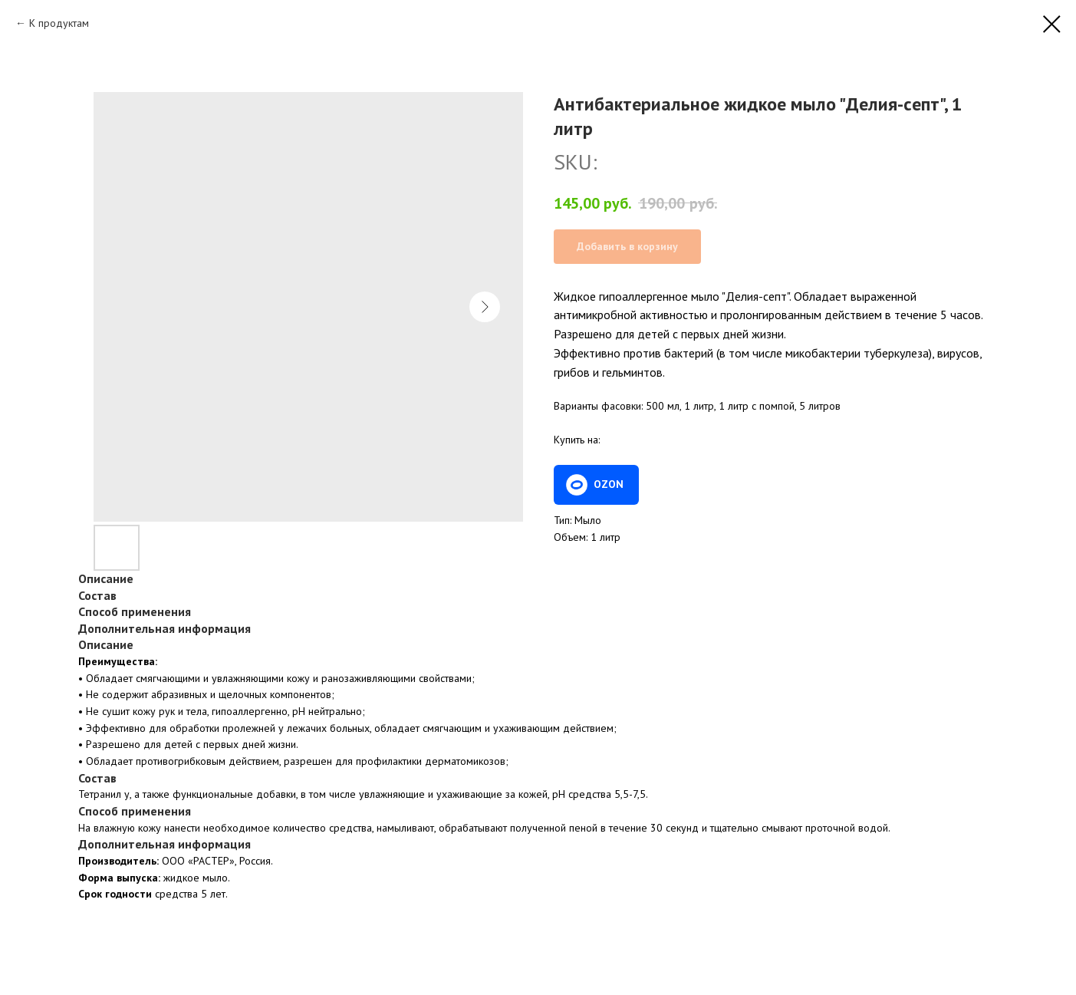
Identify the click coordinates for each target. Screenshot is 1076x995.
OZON (609, 484)
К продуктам (59, 23)
